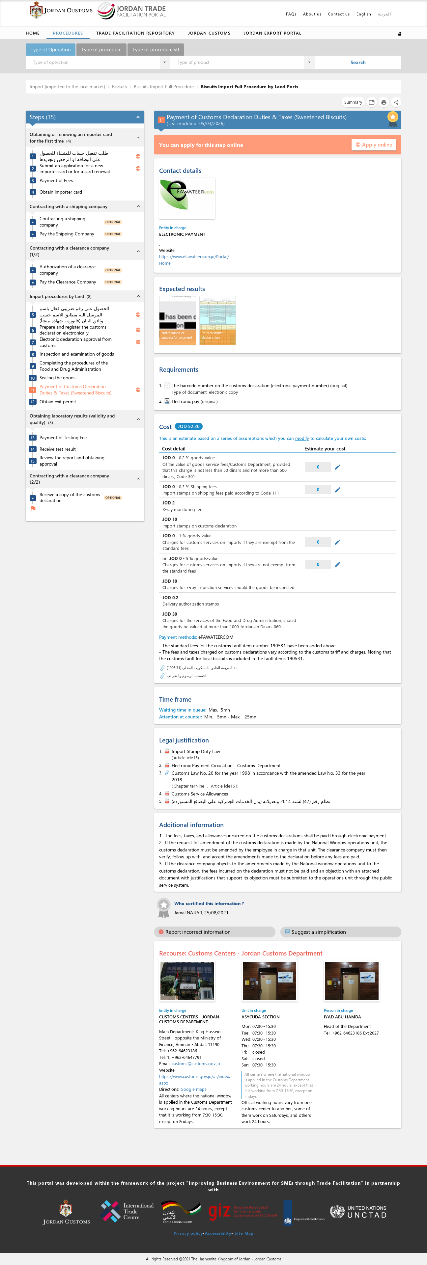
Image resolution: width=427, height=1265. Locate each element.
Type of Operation (51, 49)
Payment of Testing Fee (63, 438)
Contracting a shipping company (62, 222)
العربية (384, 13)
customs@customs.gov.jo (196, 1063)
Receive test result (58, 449)
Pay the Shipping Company (67, 234)
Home (33, 33)
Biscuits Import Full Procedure (164, 86)
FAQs (291, 13)
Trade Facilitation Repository (135, 33)
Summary (353, 102)
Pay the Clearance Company (68, 282)
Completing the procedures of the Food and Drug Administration (74, 366)
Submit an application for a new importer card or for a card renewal (75, 169)
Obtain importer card (61, 192)
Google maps (194, 1089)
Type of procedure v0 (155, 49)
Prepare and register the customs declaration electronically (73, 330)
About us (312, 13)
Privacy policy (188, 1233)
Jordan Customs (209, 33)
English (363, 13)
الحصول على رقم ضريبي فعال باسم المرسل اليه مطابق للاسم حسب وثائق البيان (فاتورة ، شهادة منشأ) (74, 315)
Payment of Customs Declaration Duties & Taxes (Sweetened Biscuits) (75, 390)
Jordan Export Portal (272, 33)
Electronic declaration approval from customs (76, 342)
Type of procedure (101, 49)
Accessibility (218, 1233)
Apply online (374, 144)
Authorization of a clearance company (68, 270)
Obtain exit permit (58, 402)
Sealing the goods (57, 378)
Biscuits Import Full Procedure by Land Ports (249, 86)
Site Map (244, 1233)
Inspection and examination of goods (77, 354)
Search (358, 62)
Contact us (339, 13)
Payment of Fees (56, 180)
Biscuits (119, 86)
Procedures (68, 33)
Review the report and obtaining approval (72, 461)
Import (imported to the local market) (67, 86)
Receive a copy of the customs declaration (70, 498)
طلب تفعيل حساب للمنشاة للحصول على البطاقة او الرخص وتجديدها (74, 156)
